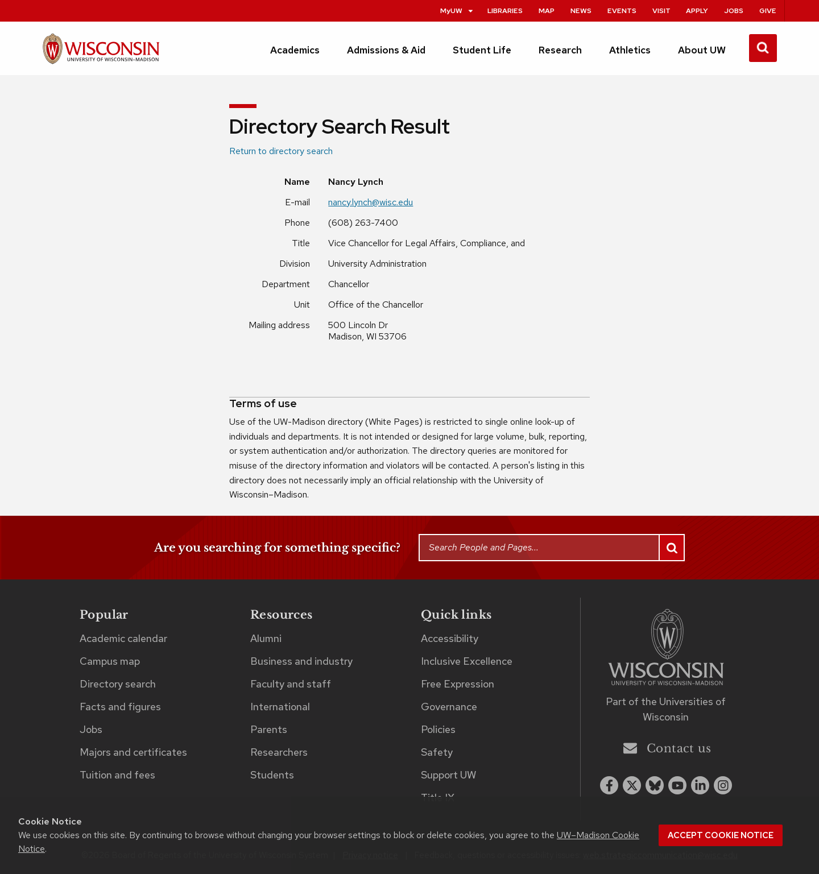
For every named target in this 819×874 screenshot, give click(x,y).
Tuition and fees (117, 774)
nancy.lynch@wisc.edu (370, 202)
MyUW (457, 10)
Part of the (666, 709)
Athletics (630, 50)
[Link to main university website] (666, 649)
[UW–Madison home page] (101, 53)
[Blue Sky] (655, 785)
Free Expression (457, 683)
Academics (295, 50)
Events (621, 10)
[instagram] (723, 785)
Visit (661, 10)
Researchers (279, 752)
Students (272, 774)
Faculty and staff (290, 683)
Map (547, 10)
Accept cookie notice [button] (721, 835)
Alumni (266, 638)
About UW (702, 50)
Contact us (667, 748)
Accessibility (449, 638)
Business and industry (301, 661)
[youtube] (677, 785)
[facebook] (609, 785)
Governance (449, 706)
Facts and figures (120, 706)
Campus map (110, 661)
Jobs (733, 10)
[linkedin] (700, 785)
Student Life (482, 50)
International (280, 706)
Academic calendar (123, 638)
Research (560, 50)
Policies (438, 729)
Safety (437, 752)
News (581, 10)
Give (767, 10)
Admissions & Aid (386, 50)
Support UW (448, 774)
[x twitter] (632, 785)
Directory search (118, 683)
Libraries (505, 10)
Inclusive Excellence (466, 661)
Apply (697, 10)
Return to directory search (281, 151)
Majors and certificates (133, 752)
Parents (268, 729)
